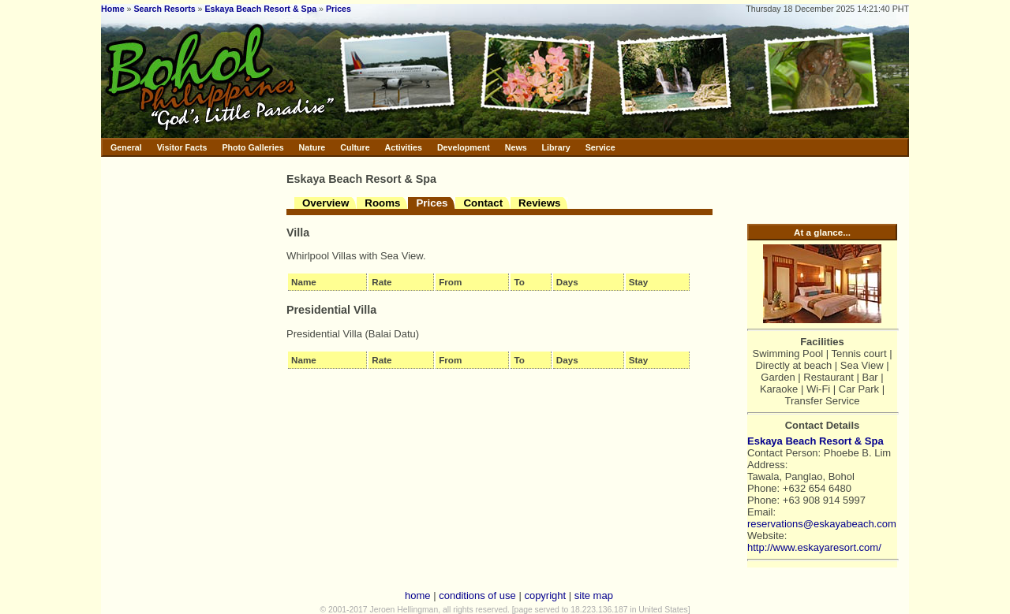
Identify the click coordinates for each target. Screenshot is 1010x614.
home (418, 595)
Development (463, 147)
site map (593, 595)
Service (600, 147)
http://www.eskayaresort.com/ (814, 547)
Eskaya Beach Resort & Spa (261, 8)
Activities (403, 147)
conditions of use (477, 595)
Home (113, 8)
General (126, 147)
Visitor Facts (182, 147)
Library (556, 147)
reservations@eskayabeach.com (821, 524)
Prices (338, 8)
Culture (354, 147)
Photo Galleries (252, 147)
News (516, 147)
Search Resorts (164, 8)
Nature (312, 147)
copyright (545, 595)
